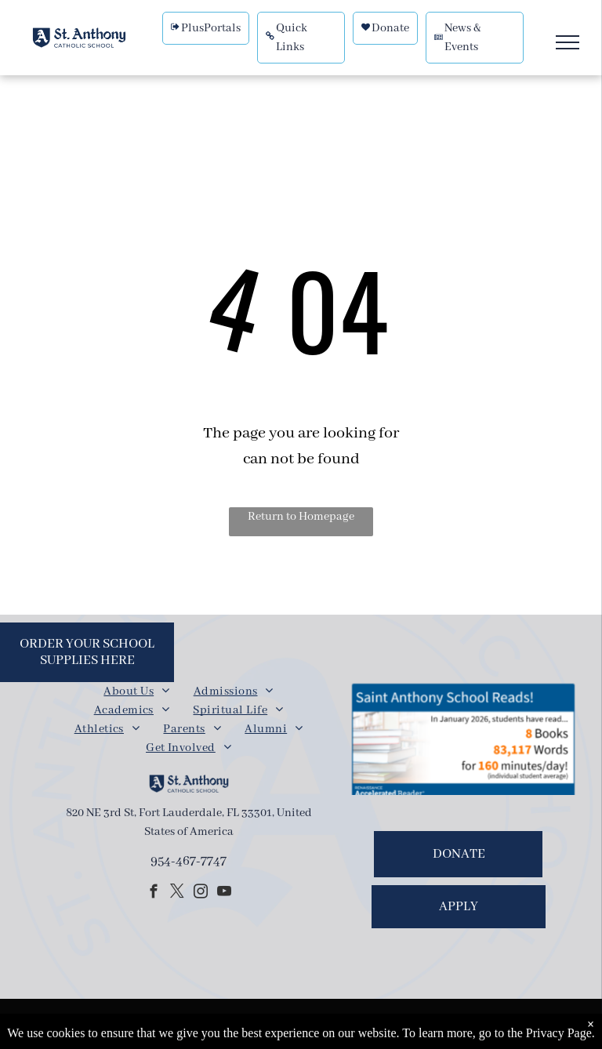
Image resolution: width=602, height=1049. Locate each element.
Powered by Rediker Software (398, 1026)
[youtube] (223, 893)
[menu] (567, 42)
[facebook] (153, 893)
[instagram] (200, 893)
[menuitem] (136, 691)
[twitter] (176, 893)
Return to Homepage (301, 517)
